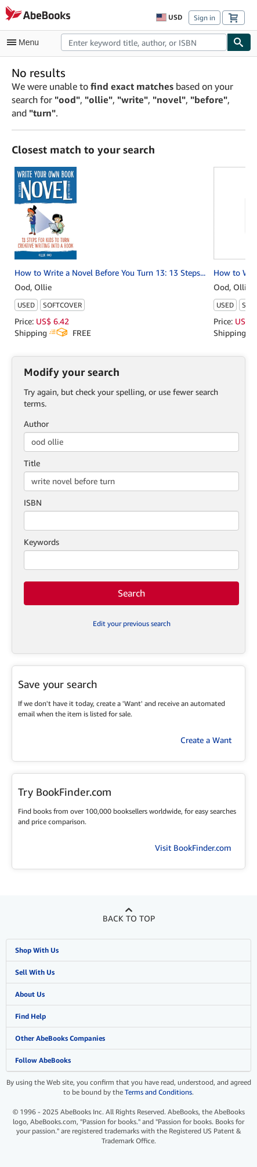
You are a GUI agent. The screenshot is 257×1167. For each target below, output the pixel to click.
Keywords (41, 542)
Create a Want (205, 740)
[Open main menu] (25, 42)
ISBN (33, 502)
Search (131, 593)
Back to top (129, 918)
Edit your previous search (132, 623)
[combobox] (144, 42)
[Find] (239, 42)
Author (36, 424)
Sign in (204, 17)
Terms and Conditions (158, 1092)
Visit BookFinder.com (193, 848)
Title (32, 463)
